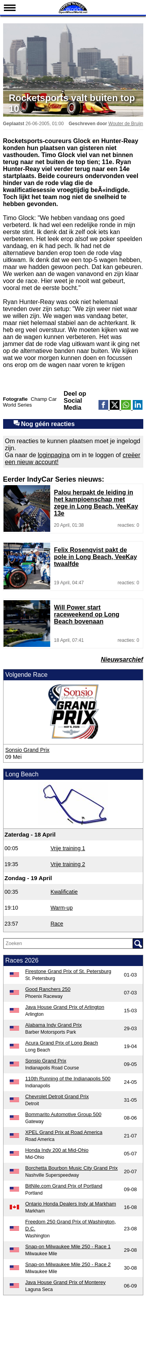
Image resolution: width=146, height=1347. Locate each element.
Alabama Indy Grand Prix (53, 1025)
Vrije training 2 (68, 864)
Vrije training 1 (68, 848)
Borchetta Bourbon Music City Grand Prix (71, 1168)
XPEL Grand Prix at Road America (63, 1132)
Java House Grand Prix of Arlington (64, 1007)
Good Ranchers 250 (47, 989)
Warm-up (62, 908)
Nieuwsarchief (122, 659)
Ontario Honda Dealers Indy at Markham (70, 1204)
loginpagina (54, 455)
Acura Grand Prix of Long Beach (61, 1043)
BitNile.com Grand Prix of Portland (63, 1186)
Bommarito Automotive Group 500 (63, 1114)
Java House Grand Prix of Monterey (65, 1282)
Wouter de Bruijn (125, 123)
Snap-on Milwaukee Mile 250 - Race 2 (68, 1264)
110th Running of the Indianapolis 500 (68, 1078)
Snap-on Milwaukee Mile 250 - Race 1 (68, 1246)
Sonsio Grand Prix (27, 750)
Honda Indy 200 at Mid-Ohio (57, 1150)
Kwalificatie (64, 892)
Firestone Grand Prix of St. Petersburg (68, 971)
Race (57, 924)
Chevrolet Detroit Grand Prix (57, 1096)
